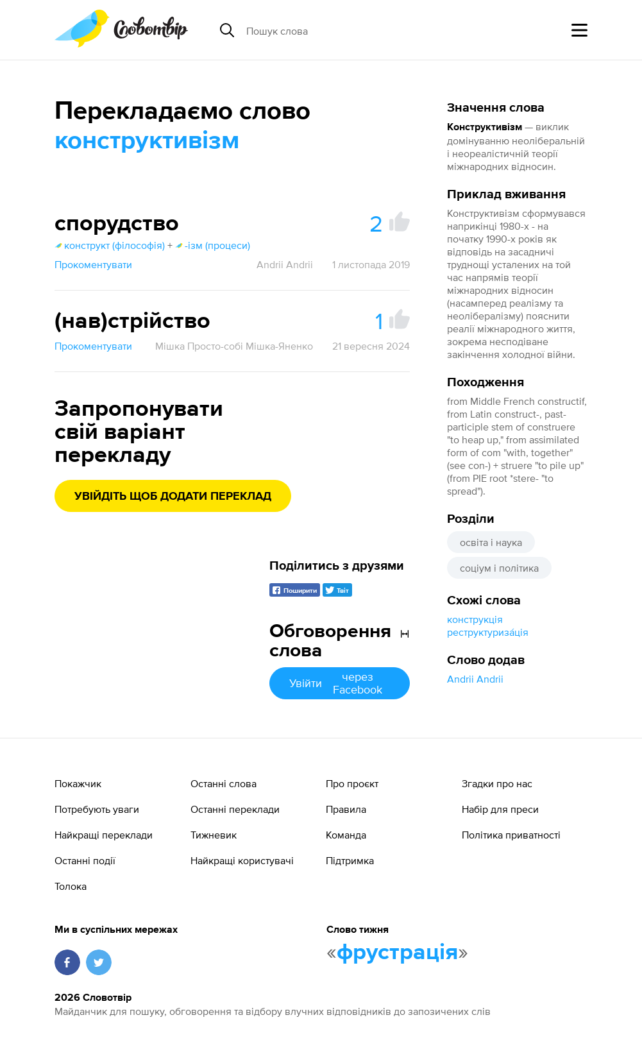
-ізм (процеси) (212, 245)
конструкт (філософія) (110, 245)
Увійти (339, 683)
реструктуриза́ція (487, 632)
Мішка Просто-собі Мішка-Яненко (234, 346)
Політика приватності (511, 834)
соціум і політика (499, 568)
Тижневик (213, 834)
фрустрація (397, 952)
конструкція (475, 619)
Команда (346, 834)
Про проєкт (352, 783)
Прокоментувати (93, 264)
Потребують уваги (97, 809)
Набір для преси (500, 809)
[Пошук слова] (345, 30)
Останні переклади (235, 809)
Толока (71, 886)
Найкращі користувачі (242, 860)
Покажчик (78, 783)
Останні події (85, 860)
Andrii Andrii (475, 679)
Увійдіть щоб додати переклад (172, 496)
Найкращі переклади (104, 834)
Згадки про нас (497, 783)
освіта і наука (491, 542)
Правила (346, 809)
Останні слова (223, 783)
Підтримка (350, 860)
